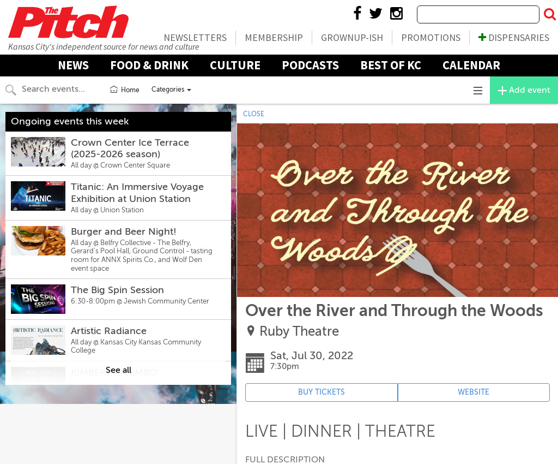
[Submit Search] (550, 15)
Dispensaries (513, 37)
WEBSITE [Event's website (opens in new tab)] (473, 392)
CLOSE (253, 114)
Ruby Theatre (299, 331)
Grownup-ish (352, 37)
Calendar (471, 65)
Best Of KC (390, 65)
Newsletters (195, 37)
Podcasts (310, 65)
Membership (274, 37)
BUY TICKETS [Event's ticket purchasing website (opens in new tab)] (321, 392)
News (73, 65)
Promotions (430, 37)
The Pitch (68, 21)
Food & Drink (149, 65)
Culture (235, 65)
